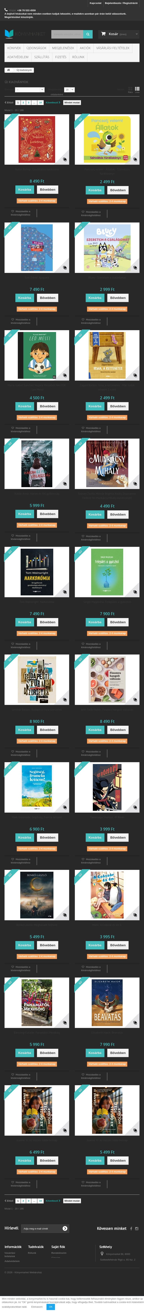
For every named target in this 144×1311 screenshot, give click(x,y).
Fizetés (60, 57)
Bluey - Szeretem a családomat (107, 277)
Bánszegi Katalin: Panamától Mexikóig (37, 1032)
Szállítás (41, 57)
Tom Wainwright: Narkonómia (37, 602)
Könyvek (14, 48)
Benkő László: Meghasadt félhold (36, 925)
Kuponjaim (57, 1267)
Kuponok (33, 1262)
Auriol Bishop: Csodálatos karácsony (37, 169)
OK (50, 1306)
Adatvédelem (17, 57)
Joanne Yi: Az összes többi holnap (36, 1140)
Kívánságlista (36, 1257)
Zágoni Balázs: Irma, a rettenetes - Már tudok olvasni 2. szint (107, 387)
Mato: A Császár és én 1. (107, 925)
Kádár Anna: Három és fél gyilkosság (37, 493)
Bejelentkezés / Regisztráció (121, 3)
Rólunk (78, 57)
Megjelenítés (55, 89)
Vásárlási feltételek (112, 48)
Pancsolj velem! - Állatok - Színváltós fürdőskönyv (107, 171)
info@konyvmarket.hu (126, 1279)
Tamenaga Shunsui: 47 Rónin (107, 817)
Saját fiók (58, 1247)
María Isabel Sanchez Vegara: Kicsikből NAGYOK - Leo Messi (37, 387)
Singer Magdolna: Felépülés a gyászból (107, 602)
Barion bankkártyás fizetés (11, 1279)
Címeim (55, 1257)
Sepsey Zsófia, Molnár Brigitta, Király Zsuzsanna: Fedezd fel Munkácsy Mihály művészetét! (107, 496)
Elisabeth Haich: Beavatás (107, 1032)
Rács (130, 90)
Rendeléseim (58, 1253)
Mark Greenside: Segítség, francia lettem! (37, 817)
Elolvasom (37, 1306)
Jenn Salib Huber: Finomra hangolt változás (107, 709)
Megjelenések (63, 48)
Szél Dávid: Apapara (37, 277)
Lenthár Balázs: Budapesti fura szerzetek (37, 709)
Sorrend (9, 89)
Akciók (85, 48)
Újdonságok (36, 48)
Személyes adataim (62, 1262)
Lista (137, 90)
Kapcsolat (95, 3)
